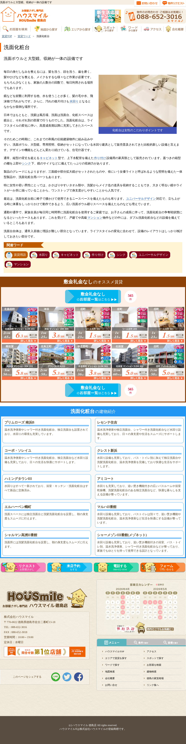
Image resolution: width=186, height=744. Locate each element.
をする (73, 567)
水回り (74, 101)
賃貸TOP (7, 36)
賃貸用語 (20, 254)
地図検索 (110, 671)
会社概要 (110, 678)
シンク (26, 163)
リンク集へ (153, 685)
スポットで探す (155, 658)
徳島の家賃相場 (155, 678)
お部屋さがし (27, 567)
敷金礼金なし (93, 294)
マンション (94, 217)
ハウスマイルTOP (114, 651)
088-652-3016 (120, 567)
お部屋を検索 (154, 664)
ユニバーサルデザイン (141, 198)
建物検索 (151, 671)
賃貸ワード (24, 36)
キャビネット (49, 158)
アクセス (151, 651)
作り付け (100, 158)
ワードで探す (112, 664)
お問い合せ (111, 685)
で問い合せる (166, 567)
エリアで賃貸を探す (116, 658)
